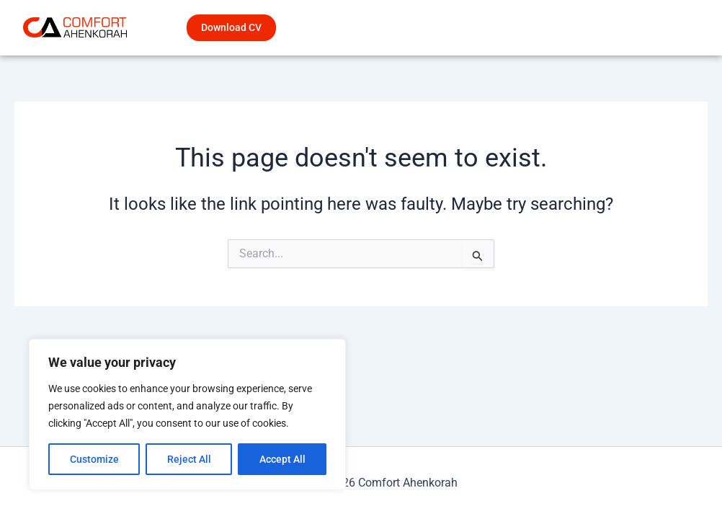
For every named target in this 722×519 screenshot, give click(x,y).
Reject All (189, 459)
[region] (187, 414)
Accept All (282, 459)
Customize (94, 459)
